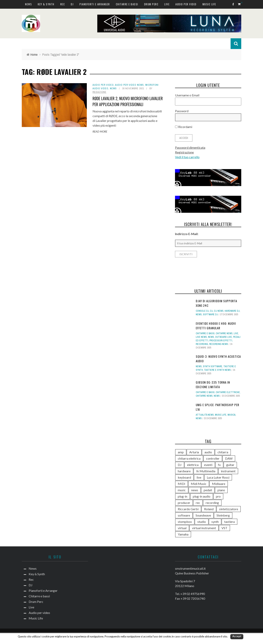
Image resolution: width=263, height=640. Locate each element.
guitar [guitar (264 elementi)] (230, 465)
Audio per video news (129, 85)
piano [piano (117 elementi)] (221, 490)
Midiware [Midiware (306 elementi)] (218, 484)
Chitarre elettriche (228, 392)
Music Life (209, 4)
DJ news (218, 310)
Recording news (218, 344)
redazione (99, 92)
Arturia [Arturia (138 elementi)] (194, 452)
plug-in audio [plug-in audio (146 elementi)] (201, 496)
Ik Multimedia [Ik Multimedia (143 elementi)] (205, 471)
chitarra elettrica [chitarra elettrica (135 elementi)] (189, 458)
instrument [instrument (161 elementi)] (228, 471)
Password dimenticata (190, 147)
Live (166, 4)
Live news (201, 337)
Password (181, 111)
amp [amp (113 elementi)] (181, 452)
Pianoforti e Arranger (94, 4)
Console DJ (202, 310)
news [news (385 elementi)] (194, 490)
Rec (62, 4)
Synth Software (212, 366)
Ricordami (183, 127)
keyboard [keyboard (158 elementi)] (184, 477)
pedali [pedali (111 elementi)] (208, 490)
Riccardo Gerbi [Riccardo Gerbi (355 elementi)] (188, 509)
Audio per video (186, 4)
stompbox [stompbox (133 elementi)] (185, 521)
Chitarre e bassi (127, 4)
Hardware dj (232, 310)
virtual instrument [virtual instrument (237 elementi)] (204, 528)
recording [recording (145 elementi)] (212, 502)
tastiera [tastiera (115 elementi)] (229, 521)
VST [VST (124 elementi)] (224, 528)
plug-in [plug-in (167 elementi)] (182, 496)
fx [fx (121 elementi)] (219, 465)
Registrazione (184, 152)
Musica (232, 414)
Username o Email (187, 95)
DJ (72, 4)
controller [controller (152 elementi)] (212, 458)
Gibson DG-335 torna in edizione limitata (213, 384)
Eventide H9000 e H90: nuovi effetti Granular (216, 325)
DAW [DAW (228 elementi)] (229, 458)
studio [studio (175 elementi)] (201, 521)
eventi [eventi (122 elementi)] (208, 465)
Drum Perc (151, 4)
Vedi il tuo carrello (187, 157)
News (28, 4)
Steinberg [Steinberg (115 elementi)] (223, 515)
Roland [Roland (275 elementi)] (209, 509)
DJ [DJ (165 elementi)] (180, 465)
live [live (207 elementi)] (199, 477)
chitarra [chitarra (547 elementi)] (223, 452)
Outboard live (223, 337)
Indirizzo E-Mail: (186, 234)
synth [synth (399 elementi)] (215, 521)
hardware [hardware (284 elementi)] (184, 471)
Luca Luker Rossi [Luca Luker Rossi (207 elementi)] (218, 477)
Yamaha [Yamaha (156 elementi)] (183, 534)
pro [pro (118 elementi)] (218, 496)
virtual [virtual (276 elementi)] (182, 528)
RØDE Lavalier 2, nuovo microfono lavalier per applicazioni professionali (128, 101)
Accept (236, 636)
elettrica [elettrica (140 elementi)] (193, 465)
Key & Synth (46, 4)
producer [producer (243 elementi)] (184, 502)
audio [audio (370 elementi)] (208, 452)
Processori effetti (220, 340)
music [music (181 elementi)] (182, 490)
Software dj (210, 314)
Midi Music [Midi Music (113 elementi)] (198, 484)
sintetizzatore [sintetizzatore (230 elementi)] (228, 509)
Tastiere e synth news (217, 370)
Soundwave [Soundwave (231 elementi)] (203, 515)
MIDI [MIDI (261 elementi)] (181, 484)
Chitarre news (224, 333)
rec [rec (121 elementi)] (198, 502)
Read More (100, 131)
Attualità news (205, 414)
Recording (202, 344)
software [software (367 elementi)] (184, 515)
